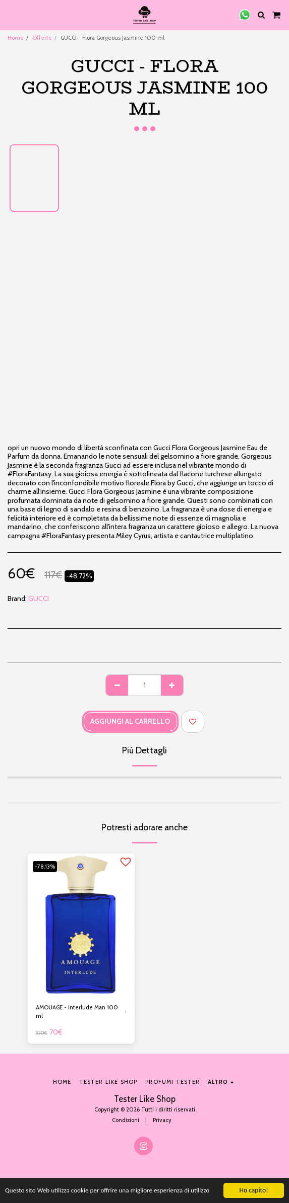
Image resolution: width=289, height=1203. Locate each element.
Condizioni (125, 1120)
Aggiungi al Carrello (130, 721)
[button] (11, 14)
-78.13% (45, 866)
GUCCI (38, 598)
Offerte (42, 37)
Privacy (162, 1120)
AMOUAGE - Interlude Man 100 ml (77, 1011)
